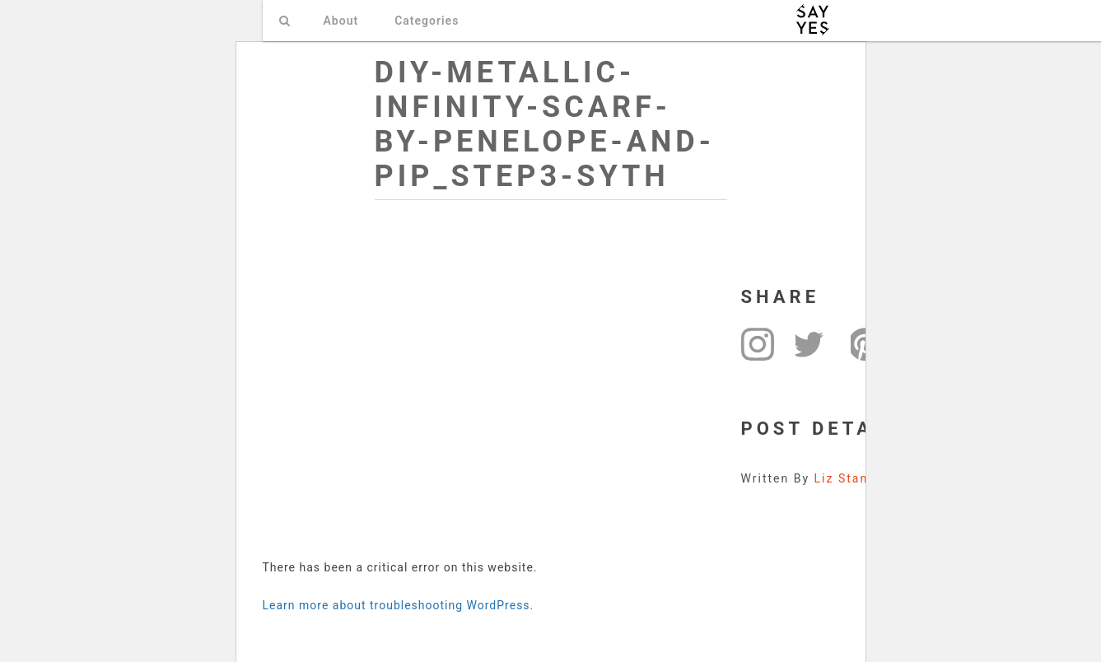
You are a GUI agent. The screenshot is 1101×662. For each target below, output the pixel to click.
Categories (426, 20)
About (341, 20)
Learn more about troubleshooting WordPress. (398, 605)
